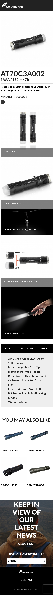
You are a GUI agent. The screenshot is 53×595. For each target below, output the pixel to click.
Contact (26, 579)
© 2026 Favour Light (26, 589)
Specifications (26, 348)
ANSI (44, 348)
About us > (26, 543)
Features (9, 348)
